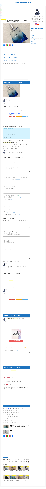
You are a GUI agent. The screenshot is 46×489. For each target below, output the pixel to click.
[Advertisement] (16, 13)
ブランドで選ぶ (33, 39)
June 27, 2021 (15, 170)
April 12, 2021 (13, 199)
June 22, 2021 (18, 179)
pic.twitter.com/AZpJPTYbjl (18, 197)
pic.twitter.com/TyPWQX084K (11, 212)
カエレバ (13, 114)
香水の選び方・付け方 (34, 33)
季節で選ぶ (32, 41)
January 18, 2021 (19, 214)
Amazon (19, 116)
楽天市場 (12, 116)
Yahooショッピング (25, 116)
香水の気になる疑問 (33, 43)
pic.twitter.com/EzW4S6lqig (8, 348)
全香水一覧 (32, 35)
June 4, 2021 (15, 188)
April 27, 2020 (16, 350)
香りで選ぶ (32, 37)
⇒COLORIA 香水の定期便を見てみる (16, 340)
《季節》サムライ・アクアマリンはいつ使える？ (10, 60)
